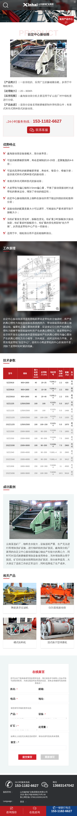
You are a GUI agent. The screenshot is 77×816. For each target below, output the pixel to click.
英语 (22, 802)
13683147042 (63, 786)
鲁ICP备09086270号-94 (35, 795)
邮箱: (41, 689)
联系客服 (38, 130)
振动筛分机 (53, 82)
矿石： (14, 725)
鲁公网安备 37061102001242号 (34, 798)
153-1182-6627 (47, 121)
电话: (13, 698)
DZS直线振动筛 (57, 607)
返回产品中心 (66, 19)
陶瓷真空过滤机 (19, 607)
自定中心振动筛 (15, 198)
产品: (13, 714)
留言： (15, 742)
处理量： (43, 727)
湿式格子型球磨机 (57, 642)
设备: (42, 714)
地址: (41, 698)
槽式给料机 (20, 642)
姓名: (13, 689)
